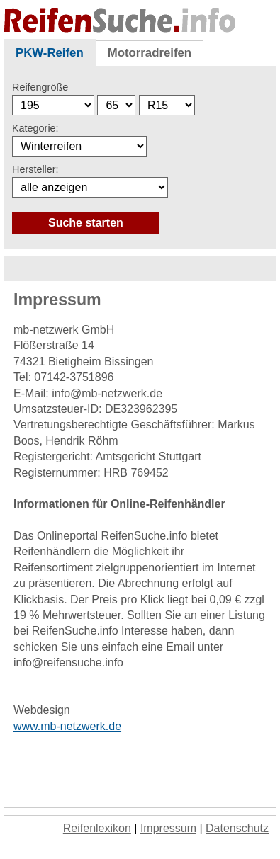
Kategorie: (35, 128)
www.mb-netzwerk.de (67, 726)
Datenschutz (237, 828)
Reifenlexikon (97, 828)
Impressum (168, 828)
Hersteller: (35, 169)
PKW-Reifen (50, 52)
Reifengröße (40, 87)
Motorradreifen (149, 52)
